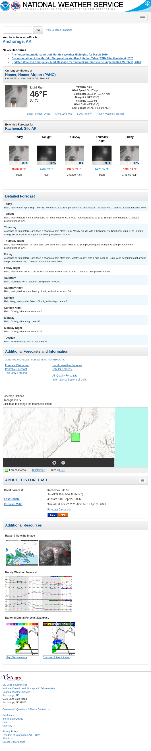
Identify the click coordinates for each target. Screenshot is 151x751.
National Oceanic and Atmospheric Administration (29, 688)
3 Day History (84, 113)
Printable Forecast (16, 369)
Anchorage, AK (17, 41)
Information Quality (12, 718)
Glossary (7, 725)
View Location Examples (59, 30)
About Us (7, 738)
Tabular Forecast (62, 369)
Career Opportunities (13, 742)
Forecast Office (38, 113)
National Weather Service (16, 692)
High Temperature (16, 657)
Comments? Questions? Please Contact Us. (26, 709)
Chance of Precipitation (56, 657)
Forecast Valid (13, 504)
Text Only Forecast (16, 372)
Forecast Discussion (17, 365)
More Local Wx (63, 113)
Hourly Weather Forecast (67, 365)
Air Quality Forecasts (64, 375)
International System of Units (69, 379)
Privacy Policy (10, 731)
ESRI (62, 470)
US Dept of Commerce (14, 684)
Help (5, 722)
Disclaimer (38, 470)
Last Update (12, 499)
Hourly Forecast (110, 113)
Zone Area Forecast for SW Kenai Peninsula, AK (35, 359)
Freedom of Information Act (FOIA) (21, 735)
